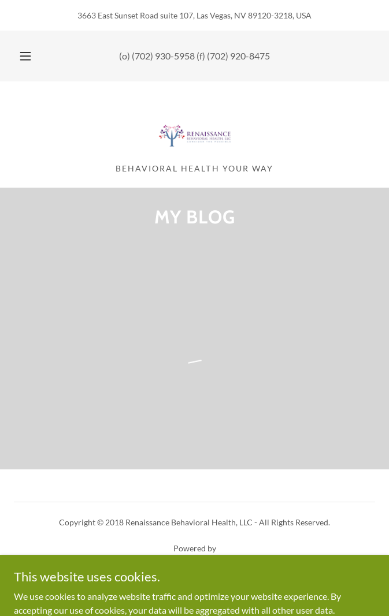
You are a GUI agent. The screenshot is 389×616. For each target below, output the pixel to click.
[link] (194, 127)
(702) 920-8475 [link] (238, 55)
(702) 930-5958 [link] (163, 55)
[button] (30, 56)
